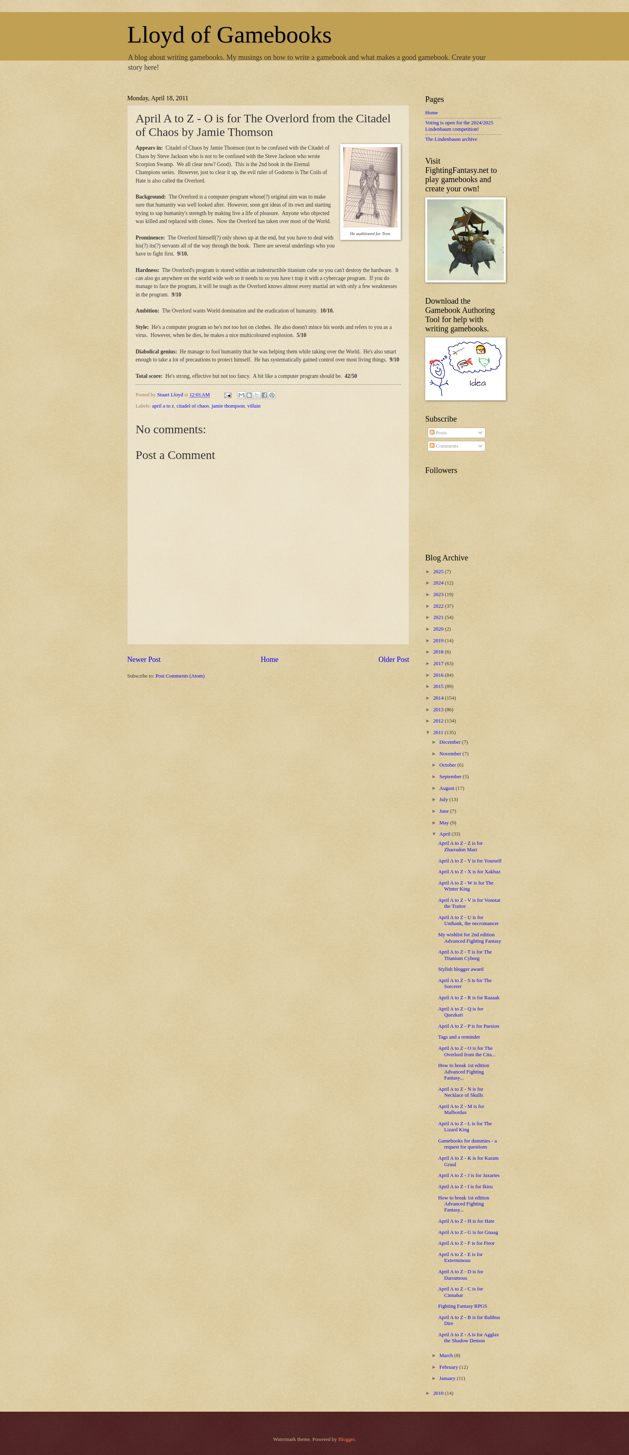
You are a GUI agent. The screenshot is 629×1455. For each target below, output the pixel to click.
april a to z (163, 406)
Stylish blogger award (460, 969)
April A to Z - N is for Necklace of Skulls (460, 1092)
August (447, 788)
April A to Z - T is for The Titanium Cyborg (465, 955)
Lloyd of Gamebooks (229, 34)
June (444, 811)
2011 (439, 732)
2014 (439, 698)
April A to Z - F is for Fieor (466, 1243)
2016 (439, 675)
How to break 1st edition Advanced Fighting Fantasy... (463, 1072)
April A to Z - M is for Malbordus (461, 1109)
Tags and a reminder (459, 1037)
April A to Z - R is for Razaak (468, 997)
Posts (438, 433)
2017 (439, 663)
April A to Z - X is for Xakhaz (469, 872)
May (444, 823)
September (451, 776)
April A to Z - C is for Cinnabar (460, 1292)
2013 (439, 709)
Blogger (346, 1439)
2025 (439, 571)
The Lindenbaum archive (451, 139)
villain (254, 406)
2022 (439, 606)
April (445, 834)
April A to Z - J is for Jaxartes (468, 1175)
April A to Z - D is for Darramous (460, 1274)
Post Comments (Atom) (180, 676)
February (449, 1367)
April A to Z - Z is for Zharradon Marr (460, 846)
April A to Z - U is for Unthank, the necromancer (468, 920)
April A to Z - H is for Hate (466, 1221)
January (448, 1378)
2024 (439, 583)
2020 (439, 629)
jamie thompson (228, 406)
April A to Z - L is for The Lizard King (465, 1126)
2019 (439, 640)
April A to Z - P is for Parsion (468, 1026)
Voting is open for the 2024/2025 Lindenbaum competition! (459, 126)
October (448, 765)
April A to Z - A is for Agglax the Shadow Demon (468, 1337)
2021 (439, 617)
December (450, 742)
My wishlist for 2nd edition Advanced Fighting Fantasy (469, 938)
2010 (439, 1393)
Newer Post (144, 659)
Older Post (393, 659)
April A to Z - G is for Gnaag (468, 1232)
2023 (439, 594)
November (451, 754)
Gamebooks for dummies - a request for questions (467, 1144)
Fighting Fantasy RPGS (462, 1306)
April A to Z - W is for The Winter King (465, 886)
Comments (444, 446)
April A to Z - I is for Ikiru (465, 1186)
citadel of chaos (193, 406)
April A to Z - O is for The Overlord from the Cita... (466, 1051)
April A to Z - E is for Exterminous (460, 1257)
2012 (439, 721)
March (446, 1355)
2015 (439, 686)
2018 (439, 652)
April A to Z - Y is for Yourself (469, 861)
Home (269, 659)
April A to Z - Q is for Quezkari (460, 1012)
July (444, 799)
